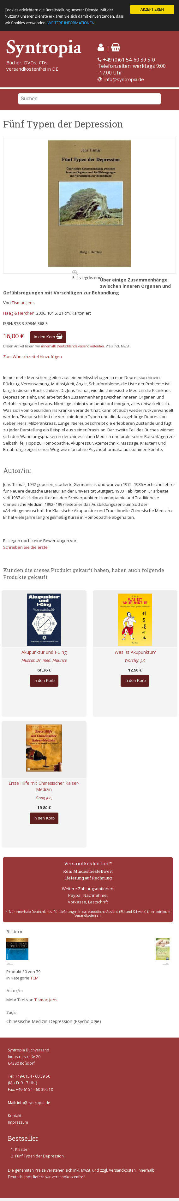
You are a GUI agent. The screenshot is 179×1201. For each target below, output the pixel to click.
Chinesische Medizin (26, 1021)
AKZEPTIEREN (152, 9)
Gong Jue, (44, 798)
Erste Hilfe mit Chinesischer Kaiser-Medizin (44, 786)
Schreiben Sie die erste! (26, 547)
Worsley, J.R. (135, 660)
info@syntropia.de (124, 79)
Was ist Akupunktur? (135, 652)
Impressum (18, 1122)
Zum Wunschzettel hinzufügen (32, 356)
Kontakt (14, 1115)
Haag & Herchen (18, 313)
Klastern (22, 1149)
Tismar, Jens (23, 302)
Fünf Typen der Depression (39, 1156)
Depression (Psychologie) (75, 1021)
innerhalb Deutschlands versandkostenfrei (72, 346)
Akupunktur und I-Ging (44, 652)
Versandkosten (122, 1170)
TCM (34, 978)
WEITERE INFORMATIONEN (70, 23)
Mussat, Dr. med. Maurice (44, 660)
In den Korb (48, 336)
